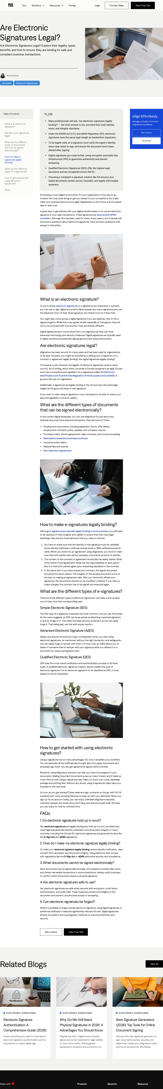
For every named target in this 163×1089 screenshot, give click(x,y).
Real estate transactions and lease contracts (66, 438)
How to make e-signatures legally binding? (13, 159)
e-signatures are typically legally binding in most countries (79, 531)
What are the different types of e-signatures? (16, 170)
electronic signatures (66, 306)
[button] (38, 5)
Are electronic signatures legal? (17, 134)
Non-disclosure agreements (57, 450)
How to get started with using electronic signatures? (17, 180)
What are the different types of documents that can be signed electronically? (16, 146)
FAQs (7, 190)
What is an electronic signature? (15, 125)
